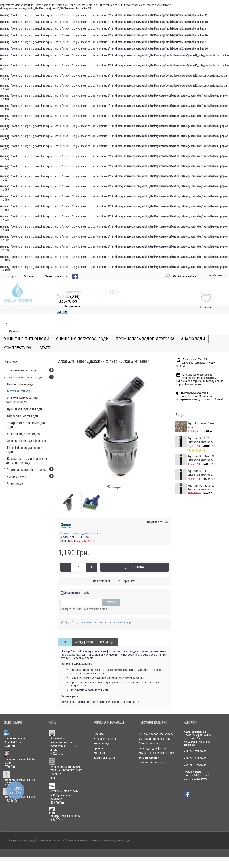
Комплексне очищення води (156, 744)
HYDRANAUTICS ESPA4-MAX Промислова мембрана (64, 786)
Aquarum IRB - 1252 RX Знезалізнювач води (201, 478)
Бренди (98, 739)
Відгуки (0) (107, 633)
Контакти (99, 744)
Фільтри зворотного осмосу (156, 725)
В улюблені (104, 572)
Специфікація (84, 633)
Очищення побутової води (49, 831)
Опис (64, 633)
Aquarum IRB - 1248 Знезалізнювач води (201, 463)
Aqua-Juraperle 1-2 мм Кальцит (201, 416)
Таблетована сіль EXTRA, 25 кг (20, 752)
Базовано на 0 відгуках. (95, 613)
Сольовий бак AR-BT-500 (20, 771)
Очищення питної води (20, 831)
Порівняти (128, 572)
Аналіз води (123, 831)
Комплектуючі (107, 831)
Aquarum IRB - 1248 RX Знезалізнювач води (201, 449)
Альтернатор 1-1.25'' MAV (65, 807)
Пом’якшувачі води (151, 734)
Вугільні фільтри (149, 748)
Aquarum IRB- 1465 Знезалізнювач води (201, 431)
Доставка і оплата (105, 729)
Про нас (99, 725)
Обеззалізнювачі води (153, 753)
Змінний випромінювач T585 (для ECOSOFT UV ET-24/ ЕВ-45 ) (66, 761)
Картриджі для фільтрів (153, 739)
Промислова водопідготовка (81, 831)
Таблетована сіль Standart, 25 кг (15, 731)
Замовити (111, 593)
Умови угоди (101, 734)
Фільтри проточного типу (154, 729)
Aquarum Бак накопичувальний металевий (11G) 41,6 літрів (63, 735)
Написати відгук (121, 613)
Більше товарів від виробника (79, 524)
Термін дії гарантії (105, 748)
